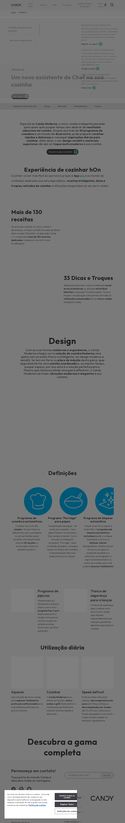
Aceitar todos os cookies (67, 797)
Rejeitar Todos (67, 804)
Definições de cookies (67, 811)
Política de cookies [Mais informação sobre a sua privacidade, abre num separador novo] (37, 805)
